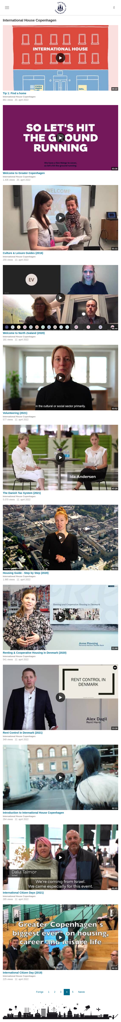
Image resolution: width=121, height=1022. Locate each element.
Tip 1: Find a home (14, 93)
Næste (81, 992)
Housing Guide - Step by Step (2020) (26, 572)
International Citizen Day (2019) (22, 972)
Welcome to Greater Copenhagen (24, 173)
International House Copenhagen (19, 97)
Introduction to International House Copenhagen (33, 812)
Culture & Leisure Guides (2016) (23, 253)
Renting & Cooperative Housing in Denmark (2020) (34, 652)
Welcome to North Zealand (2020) (24, 333)
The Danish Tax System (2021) (22, 492)
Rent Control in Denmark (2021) (22, 732)
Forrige (39, 992)
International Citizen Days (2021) (23, 892)
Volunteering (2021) (15, 412)
